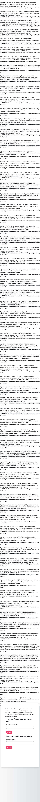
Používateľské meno (11, 724)
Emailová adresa (10, 739)
